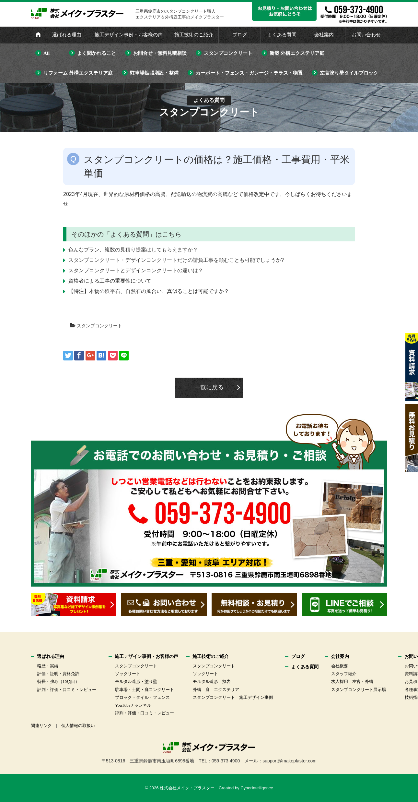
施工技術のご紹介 (193, 34)
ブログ (239, 34)
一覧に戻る (209, 387)
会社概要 (339, 665)
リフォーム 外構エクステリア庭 (78, 73)
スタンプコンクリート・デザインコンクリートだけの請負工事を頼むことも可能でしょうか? (176, 260)
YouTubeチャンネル (133, 705)
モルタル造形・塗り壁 (136, 681)
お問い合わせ (366, 34)
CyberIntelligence (256, 787)
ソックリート (127, 673)
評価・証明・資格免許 (58, 673)
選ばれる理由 (66, 34)
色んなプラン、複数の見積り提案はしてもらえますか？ (133, 249)
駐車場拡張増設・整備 (154, 73)
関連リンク (41, 725)
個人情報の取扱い (78, 725)
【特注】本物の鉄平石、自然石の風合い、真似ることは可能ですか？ (148, 291)
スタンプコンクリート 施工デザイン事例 (233, 697)
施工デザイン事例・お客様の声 (129, 34)
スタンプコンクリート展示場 (358, 689)
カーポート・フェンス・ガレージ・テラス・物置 (249, 73)
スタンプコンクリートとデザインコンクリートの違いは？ (135, 270)
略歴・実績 (47, 665)
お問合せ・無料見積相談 (160, 53)
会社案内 (324, 34)
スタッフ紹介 (343, 673)
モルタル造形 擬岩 (212, 681)
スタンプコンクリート (228, 53)
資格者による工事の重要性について (109, 281)
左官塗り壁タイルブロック (349, 73)
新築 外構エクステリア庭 (297, 53)
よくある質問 (281, 34)
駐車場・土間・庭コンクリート (144, 689)
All (46, 53)
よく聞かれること (96, 53)
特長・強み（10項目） (58, 681)
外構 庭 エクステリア (216, 689)
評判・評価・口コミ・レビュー (66, 689)
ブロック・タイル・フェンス (142, 697)
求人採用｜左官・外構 (352, 681)
